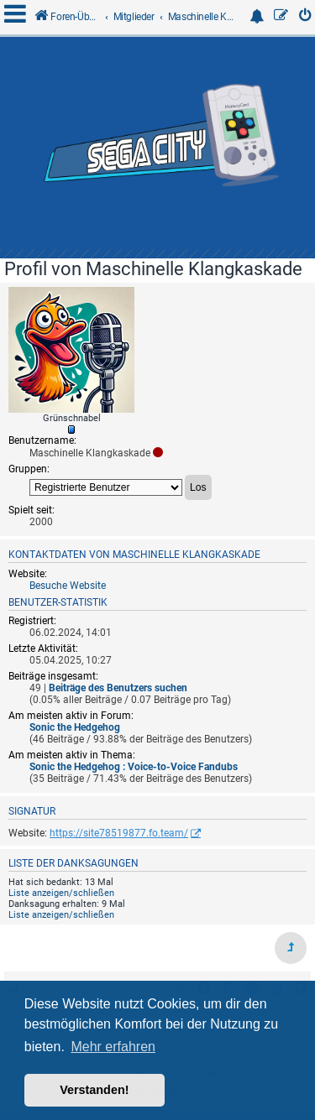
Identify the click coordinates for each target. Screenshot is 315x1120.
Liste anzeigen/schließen (61, 893)
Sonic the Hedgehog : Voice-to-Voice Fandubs (133, 767)
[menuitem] (306, 17)
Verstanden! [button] (94, 1090)
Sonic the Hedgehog (74, 727)
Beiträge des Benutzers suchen (118, 688)
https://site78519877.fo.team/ (119, 833)
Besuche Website (67, 585)
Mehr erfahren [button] (113, 1046)
